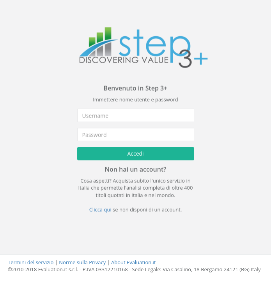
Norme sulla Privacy (82, 262)
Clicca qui (100, 209)
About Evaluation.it (133, 262)
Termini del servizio (30, 262)
